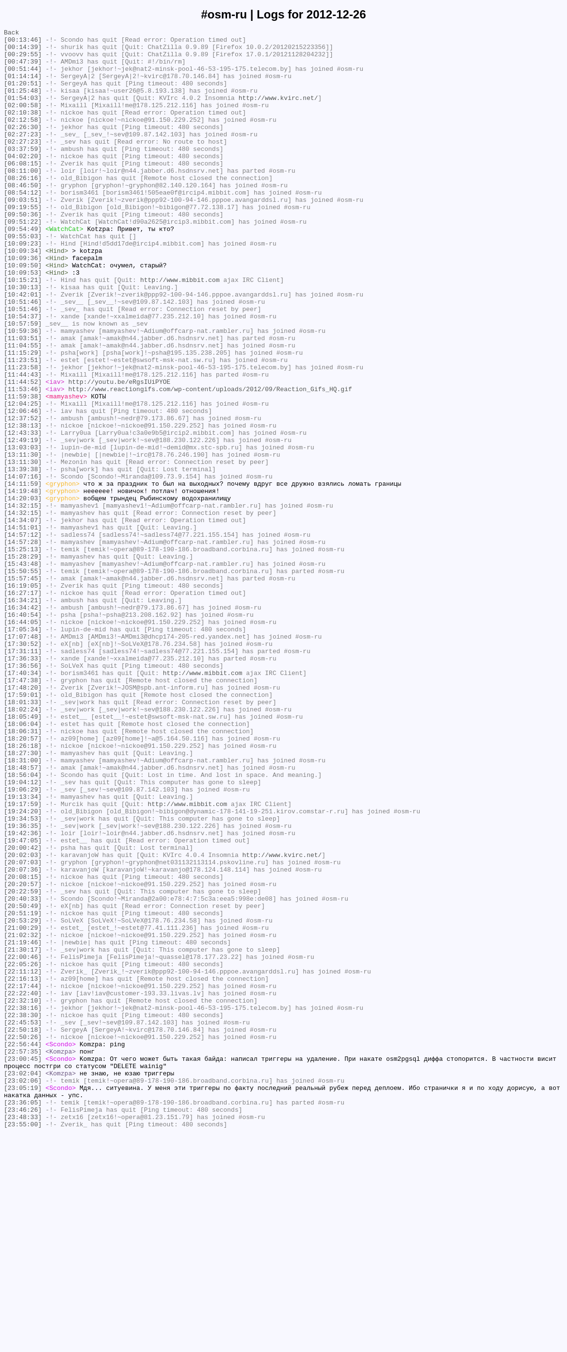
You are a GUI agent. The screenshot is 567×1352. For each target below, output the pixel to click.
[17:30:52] (23, 767)
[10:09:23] (23, 286)
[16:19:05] (23, 697)
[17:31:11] (23, 776)
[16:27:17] (23, 706)
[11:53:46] (23, 461)
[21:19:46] (23, 1125)
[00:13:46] (23, 42)
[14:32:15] (23, 601)
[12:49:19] (23, 522)
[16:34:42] (23, 723)
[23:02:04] (23, 1282)
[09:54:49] (23, 269)
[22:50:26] (23, 1239)
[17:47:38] (23, 811)
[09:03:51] (23, 234)
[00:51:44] (23, 77)
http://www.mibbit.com (180, 330)
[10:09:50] (23, 313)
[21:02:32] (23, 1116)
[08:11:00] (23, 199)
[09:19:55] (23, 243)
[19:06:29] (23, 942)
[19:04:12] (23, 933)
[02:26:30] (23, 147)
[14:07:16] (23, 566)
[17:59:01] (23, 828)
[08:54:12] (23, 225)
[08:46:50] (23, 217)
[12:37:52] (23, 496)
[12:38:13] (23, 505)
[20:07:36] (23, 1038)
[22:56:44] (23, 1247)
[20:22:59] (23, 1064)
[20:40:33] (23, 1073)
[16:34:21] (23, 714)
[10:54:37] (23, 374)
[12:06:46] (23, 487)
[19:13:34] (23, 950)
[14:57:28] (23, 645)
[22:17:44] (23, 1177)
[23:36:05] (23, 1317)
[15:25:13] (23, 653)
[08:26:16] (23, 208)
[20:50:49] (23, 1081)
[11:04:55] (23, 409)
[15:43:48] (23, 671)
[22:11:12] (23, 1160)
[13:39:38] (23, 557)
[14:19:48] (23, 583)
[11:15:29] (23, 417)
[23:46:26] (23, 1326)
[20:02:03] (23, 1020)
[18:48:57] (23, 915)
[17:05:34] (23, 749)
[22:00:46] (23, 1142)
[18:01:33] (23, 837)
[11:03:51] (23, 400)
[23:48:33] (23, 1335)
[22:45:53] (23, 1221)
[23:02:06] (23, 1291)
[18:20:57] (23, 880)
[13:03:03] (23, 531)
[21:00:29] (23, 1108)
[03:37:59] (23, 173)
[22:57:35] (23, 1256)
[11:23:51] (23, 426)
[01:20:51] (23, 94)
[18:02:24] (23, 845)
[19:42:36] (23, 994)
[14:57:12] (23, 636)
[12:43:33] (23, 514)
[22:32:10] (23, 1195)
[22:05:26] (23, 1151)
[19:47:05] (23, 1003)
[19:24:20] (23, 968)
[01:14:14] (23, 86)
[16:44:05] (23, 741)
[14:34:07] (23, 618)
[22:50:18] (23, 1230)
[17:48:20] (23, 819)
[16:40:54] (23, 732)
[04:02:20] (23, 182)
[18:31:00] (23, 907)
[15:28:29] (23, 662)
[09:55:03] (23, 278)
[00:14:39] (23, 51)
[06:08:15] (23, 190)
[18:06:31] (23, 872)
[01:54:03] (23, 112)
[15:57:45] (23, 688)
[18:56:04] (23, 924)
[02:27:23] (23, 155)
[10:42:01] (23, 348)
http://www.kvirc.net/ (278, 112)
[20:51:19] (23, 1090)
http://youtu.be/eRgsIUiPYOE (119, 452)
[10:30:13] (23, 339)
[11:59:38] (23, 470)
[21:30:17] (23, 1134)
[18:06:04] (23, 863)
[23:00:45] (23, 1265)
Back (11, 33)
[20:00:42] (23, 1011)
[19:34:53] (23, 977)
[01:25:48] (23, 103)
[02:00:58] (23, 120)
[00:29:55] (23, 59)
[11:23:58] (23, 435)
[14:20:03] (23, 592)
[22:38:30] (23, 1212)
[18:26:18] (23, 889)
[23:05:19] (23, 1300)
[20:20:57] (23, 1055)
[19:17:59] (23, 959)
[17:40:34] (23, 802)
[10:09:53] (23, 321)
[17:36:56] (23, 793)
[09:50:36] (23, 251)
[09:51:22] (23, 260)
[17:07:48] (23, 758)
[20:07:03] (23, 1029)
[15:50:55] (23, 680)
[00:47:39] (23, 68)
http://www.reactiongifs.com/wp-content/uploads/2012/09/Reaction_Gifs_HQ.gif (210, 461)
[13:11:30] (23, 540)
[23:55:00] (23, 1343)
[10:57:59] (23, 383)
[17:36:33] (23, 784)
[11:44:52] (23, 452)
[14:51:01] (23, 627)
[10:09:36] (23, 304)
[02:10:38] (23, 129)
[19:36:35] (23, 985)
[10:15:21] (23, 330)
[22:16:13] (23, 1169)
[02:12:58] (23, 138)
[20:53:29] (23, 1099)
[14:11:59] (23, 575)
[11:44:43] (23, 444)
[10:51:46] (23, 356)
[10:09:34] (23, 295)
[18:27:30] (23, 898)
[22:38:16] (23, 1204)
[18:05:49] (23, 854)
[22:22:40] (23, 1186)
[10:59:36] (23, 391)
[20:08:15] (23, 1046)
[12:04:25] (23, 479)
